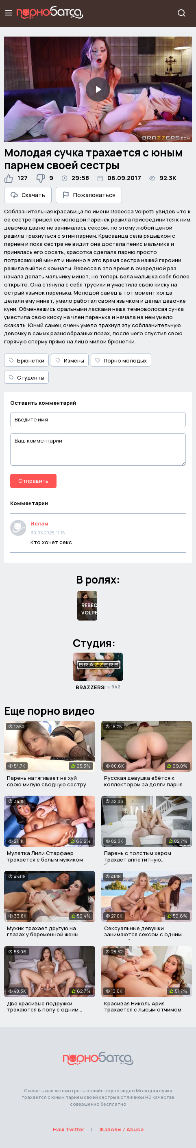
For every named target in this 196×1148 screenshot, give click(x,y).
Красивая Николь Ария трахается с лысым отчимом (142, 1006)
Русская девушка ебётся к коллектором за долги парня (143, 781)
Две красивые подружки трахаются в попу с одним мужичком (42, 1010)
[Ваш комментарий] (98, 449)
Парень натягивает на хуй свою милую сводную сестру (46, 781)
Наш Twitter (69, 1129)
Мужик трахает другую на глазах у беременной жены (42, 931)
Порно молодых (121, 360)
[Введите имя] (98, 419)
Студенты (26, 377)
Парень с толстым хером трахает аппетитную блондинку (137, 859)
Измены (69, 360)
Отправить (33, 480)
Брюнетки (26, 360)
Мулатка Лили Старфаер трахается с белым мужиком (45, 856)
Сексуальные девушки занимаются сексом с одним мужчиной (143, 934)
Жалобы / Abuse (121, 1129)
